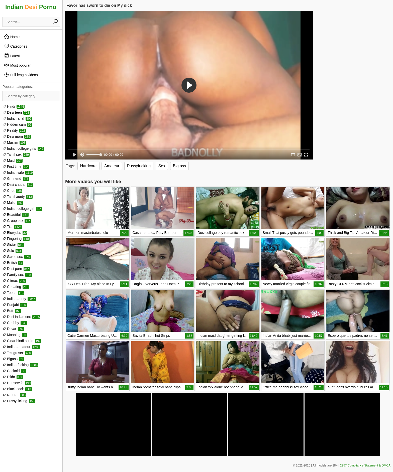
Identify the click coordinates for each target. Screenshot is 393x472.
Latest (12, 55)
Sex (161, 166)
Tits (12, 227)
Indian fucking (20, 365)
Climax (14, 281)
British (13, 263)
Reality (14, 130)
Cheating (16, 287)
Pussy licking (19, 401)
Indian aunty (19, 299)
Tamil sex (16, 154)
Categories (15, 46)
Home (12, 36)
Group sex (17, 221)
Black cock (17, 389)
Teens (13, 293)
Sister (13, 245)
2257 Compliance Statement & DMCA (365, 465)
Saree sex (17, 257)
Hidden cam (17, 124)
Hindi (14, 106)
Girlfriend (16, 179)
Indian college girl (22, 209)
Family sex (17, 275)
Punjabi (15, 305)
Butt (12, 311)
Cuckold (14, 371)
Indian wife (18, 173)
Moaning (15, 335)
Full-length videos (21, 74)
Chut (12, 191)
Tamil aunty (18, 197)
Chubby (15, 323)
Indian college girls (23, 148)
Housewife (17, 383)
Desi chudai (18, 185)
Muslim (14, 142)
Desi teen (16, 112)
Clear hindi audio (22, 341)
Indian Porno (30, 7)
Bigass (13, 359)
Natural (14, 395)
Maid (13, 161)
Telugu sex (17, 353)
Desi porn (16, 269)
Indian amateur (21, 347)
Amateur (111, 166)
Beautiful (16, 215)
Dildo (13, 377)
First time (16, 167)
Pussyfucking (139, 166)
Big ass (179, 166)
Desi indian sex (21, 317)
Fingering (16, 239)
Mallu (13, 203)
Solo (12, 251)
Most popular (17, 65)
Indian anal (17, 118)
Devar (13, 329)
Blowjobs (15, 233)
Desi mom (17, 136)
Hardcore (88, 166)
